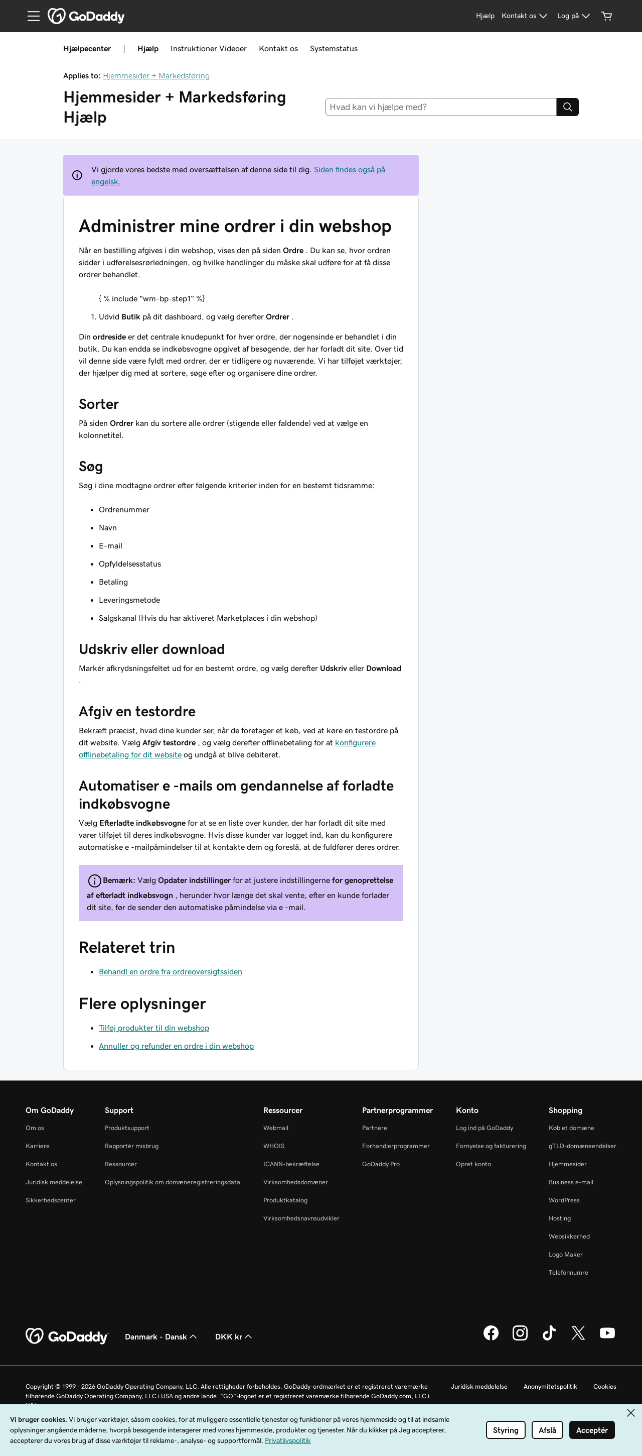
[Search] (568, 107)
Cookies (604, 1386)
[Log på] (575, 16)
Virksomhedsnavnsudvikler (301, 1218)
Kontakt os (278, 48)
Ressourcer (121, 1164)
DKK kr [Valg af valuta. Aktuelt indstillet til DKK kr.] (234, 1336)
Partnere (374, 1128)
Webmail (275, 1128)
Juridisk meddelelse (54, 1182)
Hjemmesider (568, 1164)
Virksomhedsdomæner (295, 1182)
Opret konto (473, 1164)
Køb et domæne (571, 1128)
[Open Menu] (30, 16)
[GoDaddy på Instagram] (520, 1339)
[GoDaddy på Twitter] (578, 1339)
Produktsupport (127, 1128)
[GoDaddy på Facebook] (491, 1339)
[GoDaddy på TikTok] (549, 1339)
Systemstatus (334, 48)
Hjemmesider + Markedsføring (156, 75)
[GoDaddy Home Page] (67, 1336)
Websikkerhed (569, 1236)
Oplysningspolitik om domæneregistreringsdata (172, 1182)
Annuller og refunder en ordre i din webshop (176, 1046)
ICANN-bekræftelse (291, 1164)
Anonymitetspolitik (550, 1386)
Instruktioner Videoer (209, 48)
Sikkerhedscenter (51, 1200)
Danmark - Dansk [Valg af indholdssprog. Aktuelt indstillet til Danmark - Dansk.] (162, 1336)
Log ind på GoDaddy (484, 1128)
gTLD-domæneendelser (582, 1146)
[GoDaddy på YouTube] (607, 1339)
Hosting (560, 1218)
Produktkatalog (285, 1200)
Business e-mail (571, 1182)
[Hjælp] (485, 16)
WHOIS (273, 1146)
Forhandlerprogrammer (396, 1146)
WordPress (564, 1200)
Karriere (38, 1146)
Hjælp (147, 48)
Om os (35, 1128)
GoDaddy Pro (381, 1164)
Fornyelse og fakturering (491, 1146)
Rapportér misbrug (131, 1146)
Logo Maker (566, 1254)
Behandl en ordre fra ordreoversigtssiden (170, 971)
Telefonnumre (568, 1272)
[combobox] (441, 106)
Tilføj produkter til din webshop (154, 1028)
